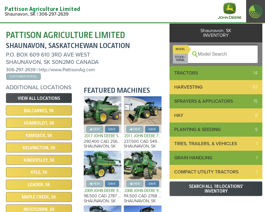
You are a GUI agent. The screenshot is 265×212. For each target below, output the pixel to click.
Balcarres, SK (39, 110)
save (112, 129)
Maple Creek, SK (39, 197)
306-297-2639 (20, 70)
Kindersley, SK (39, 160)
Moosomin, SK (39, 209)
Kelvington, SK (39, 147)
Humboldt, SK (39, 123)
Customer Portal (23, 76)
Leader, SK (39, 184)
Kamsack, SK (39, 135)
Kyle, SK (39, 172)
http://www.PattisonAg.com (67, 70)
